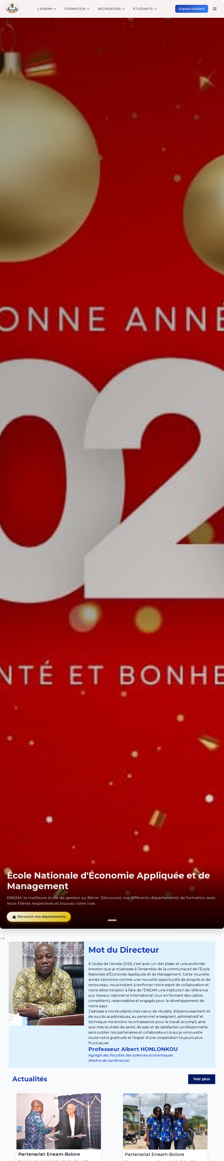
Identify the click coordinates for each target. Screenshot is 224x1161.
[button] (112, 920)
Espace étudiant (192, 9)
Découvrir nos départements (34, 919)
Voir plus (201, 1079)
